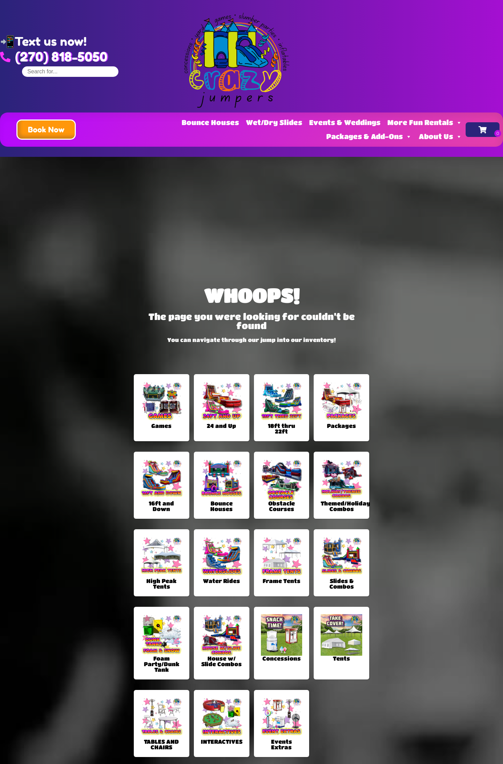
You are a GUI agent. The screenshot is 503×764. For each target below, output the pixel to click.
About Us (440, 136)
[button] (46, 129)
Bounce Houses (210, 122)
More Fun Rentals (424, 122)
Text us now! (51, 41)
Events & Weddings (344, 122)
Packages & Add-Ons (369, 136)
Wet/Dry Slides (274, 122)
